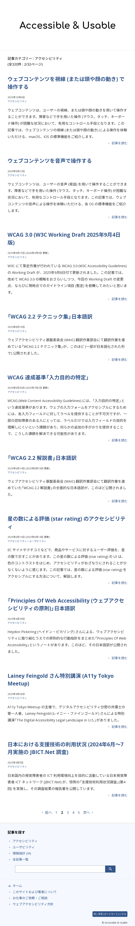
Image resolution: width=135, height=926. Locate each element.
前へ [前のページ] (46, 812)
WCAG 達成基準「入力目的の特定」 (48, 377)
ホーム (15, 886)
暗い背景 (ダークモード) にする (110, 914)
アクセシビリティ (17, 101)
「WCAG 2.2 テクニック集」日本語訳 (50, 316)
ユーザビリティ (37, 541)
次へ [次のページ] (88, 812)
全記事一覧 (18, 859)
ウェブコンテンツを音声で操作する (50, 160)
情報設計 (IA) (19, 853)
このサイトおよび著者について (32, 892)
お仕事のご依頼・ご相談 (27, 898)
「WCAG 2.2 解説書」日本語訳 (42, 457)
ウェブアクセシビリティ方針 (30, 904)
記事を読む (117, 143)
